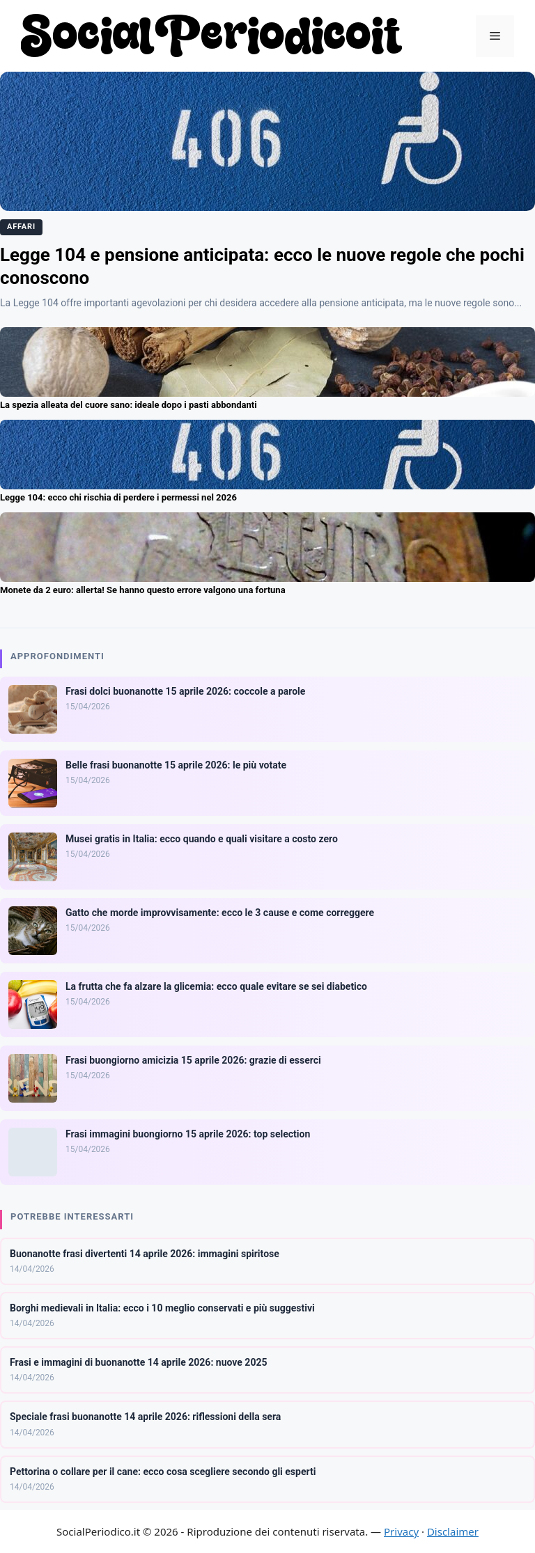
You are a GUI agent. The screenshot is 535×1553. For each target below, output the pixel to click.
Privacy (401, 1531)
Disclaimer (453, 1531)
